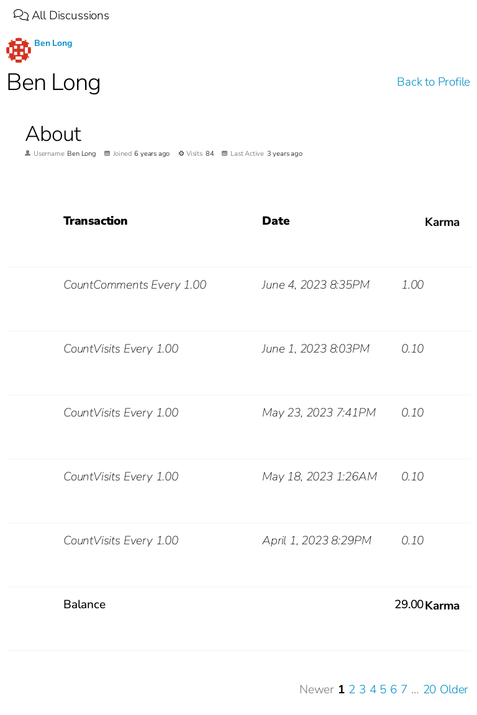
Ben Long (52, 43)
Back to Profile (433, 82)
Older (454, 690)
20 (430, 690)
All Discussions (61, 15)
